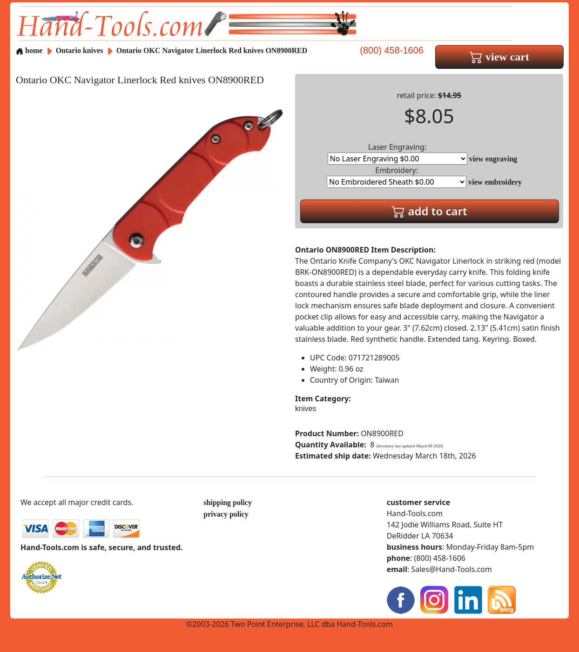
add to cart (429, 211)
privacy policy (225, 514)
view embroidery (495, 182)
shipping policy (227, 502)
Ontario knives (79, 50)
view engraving (493, 159)
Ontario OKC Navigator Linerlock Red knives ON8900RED (211, 50)
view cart (499, 56)
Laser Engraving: (397, 153)
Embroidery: (396, 176)
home (29, 50)
